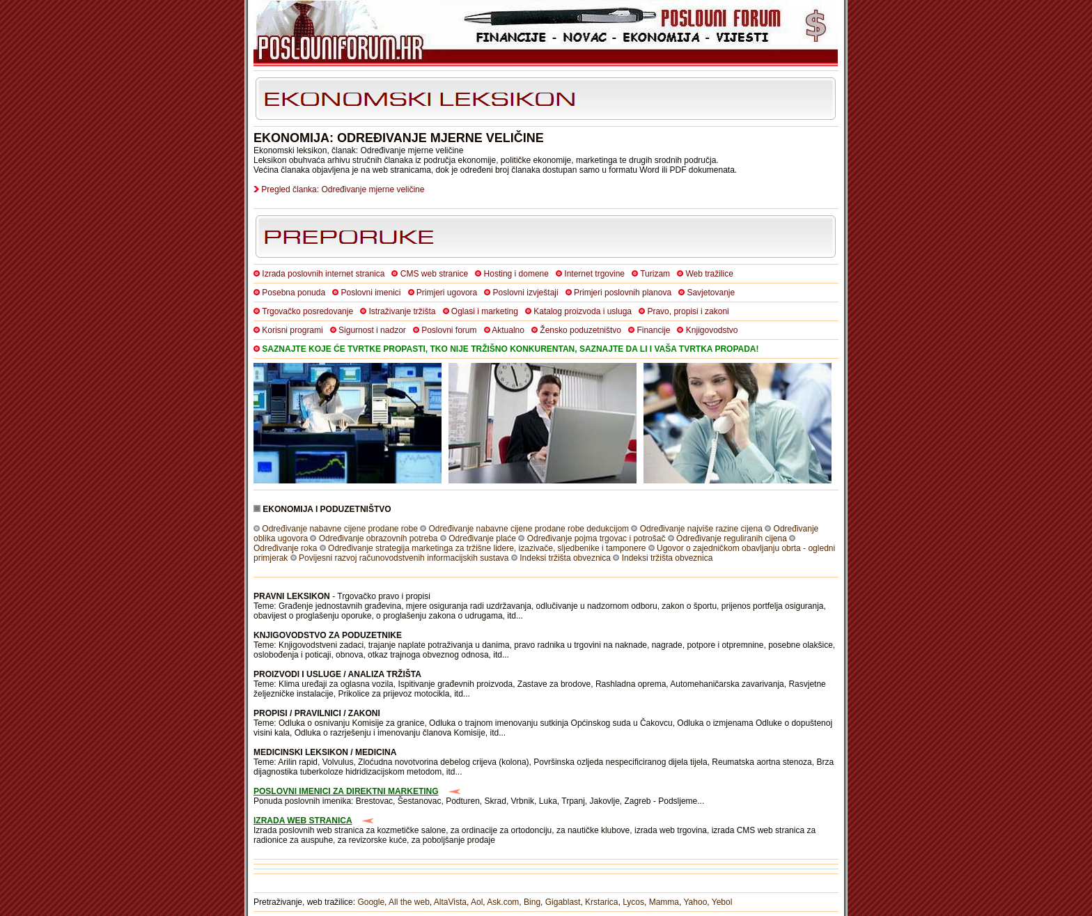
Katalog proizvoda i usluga (582, 311)
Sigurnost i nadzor (372, 330)
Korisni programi (292, 330)
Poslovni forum (448, 330)
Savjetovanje (711, 292)
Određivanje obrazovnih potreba (378, 538)
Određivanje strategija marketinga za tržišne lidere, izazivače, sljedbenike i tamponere (487, 548)
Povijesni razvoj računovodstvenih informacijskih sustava (403, 558)
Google (370, 902)
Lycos (633, 902)
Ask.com (503, 902)
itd (511, 616)
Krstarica (601, 902)
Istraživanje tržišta (401, 311)
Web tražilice (709, 274)
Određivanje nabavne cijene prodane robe (340, 529)
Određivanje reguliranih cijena (731, 538)
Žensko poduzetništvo (580, 330)
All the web (409, 902)
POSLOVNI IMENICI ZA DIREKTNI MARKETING (346, 791)
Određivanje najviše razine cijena (701, 529)
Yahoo (696, 902)
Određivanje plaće (482, 538)
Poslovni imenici (370, 292)
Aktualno (508, 330)
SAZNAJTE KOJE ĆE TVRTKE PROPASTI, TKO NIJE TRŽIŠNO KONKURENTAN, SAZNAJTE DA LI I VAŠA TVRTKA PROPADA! (510, 349)
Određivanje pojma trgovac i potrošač (596, 538)
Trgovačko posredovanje (307, 311)
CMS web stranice (434, 274)
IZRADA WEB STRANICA (303, 820)
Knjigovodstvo (712, 330)
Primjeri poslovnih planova (622, 292)
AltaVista (450, 902)
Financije (653, 330)
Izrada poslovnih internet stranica (323, 274)
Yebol (722, 902)
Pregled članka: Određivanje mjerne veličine (342, 189)
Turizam (655, 274)
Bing (532, 902)
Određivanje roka (285, 548)
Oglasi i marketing (484, 311)
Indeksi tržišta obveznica (565, 558)
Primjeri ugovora (446, 292)
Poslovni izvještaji (526, 292)
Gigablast (563, 902)
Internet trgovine (594, 274)
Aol (477, 902)
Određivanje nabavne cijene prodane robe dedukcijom (529, 529)
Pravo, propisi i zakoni (687, 311)
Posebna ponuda (293, 292)
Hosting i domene (516, 274)
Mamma (664, 902)
